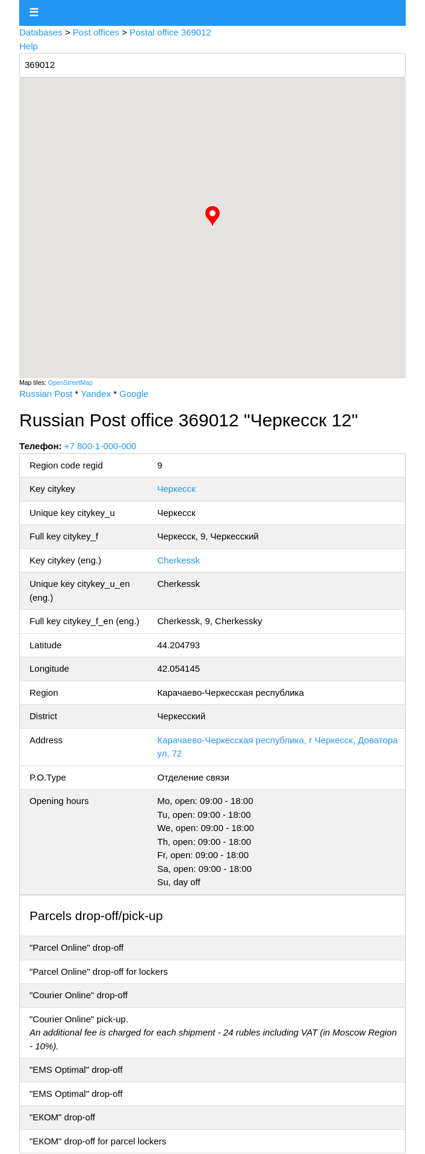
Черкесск (176, 488)
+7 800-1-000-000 (100, 446)
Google (133, 393)
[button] (212, 216)
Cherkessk (178, 560)
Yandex (96, 393)
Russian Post (45, 393)
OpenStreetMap (70, 382)
